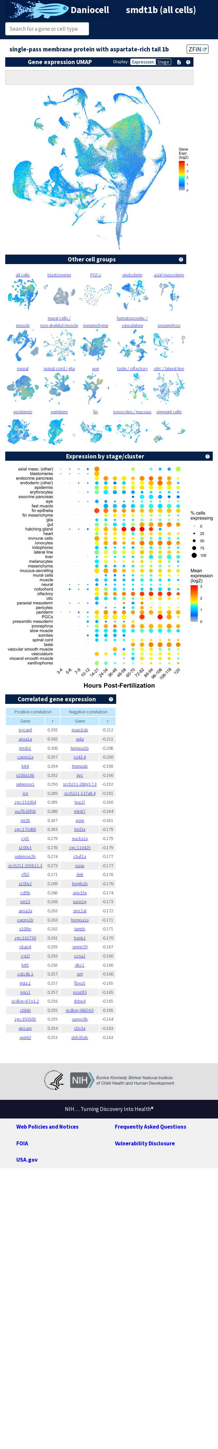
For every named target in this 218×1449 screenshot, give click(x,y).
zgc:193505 (25, 1019)
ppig (80, 820)
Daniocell (90, 10)
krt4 (25, 766)
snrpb (79, 929)
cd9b (25, 893)
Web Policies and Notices (47, 1126)
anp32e (80, 893)
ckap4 (25, 947)
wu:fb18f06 (25, 811)
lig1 (80, 775)
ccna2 (79, 956)
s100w (25, 929)
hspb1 (80, 938)
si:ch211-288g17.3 (80, 784)
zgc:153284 (25, 802)
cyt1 (25, 838)
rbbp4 (79, 1001)
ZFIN (198, 49)
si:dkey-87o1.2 (25, 1001)
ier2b (25, 820)
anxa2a (25, 911)
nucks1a (80, 838)
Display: (121, 61)
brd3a (79, 829)
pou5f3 (80, 992)
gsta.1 (25, 983)
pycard (25, 730)
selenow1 (25, 784)
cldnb (25, 1010)
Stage (163, 62)
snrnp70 (79, 947)
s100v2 (25, 883)
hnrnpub (80, 766)
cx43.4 (80, 757)
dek (79, 874)
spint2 (25, 1037)
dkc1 (79, 965)
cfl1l (25, 874)
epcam (25, 1028)
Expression (143, 62)
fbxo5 (79, 983)
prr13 (25, 901)
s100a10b (25, 775)
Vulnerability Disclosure (145, 1143)
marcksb (80, 730)
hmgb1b (80, 883)
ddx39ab (79, 1037)
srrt (80, 974)
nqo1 (25, 992)
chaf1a (79, 856)
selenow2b (25, 856)
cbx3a (79, 1028)
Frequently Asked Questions (150, 1126)
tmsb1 (25, 748)
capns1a (25, 757)
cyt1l (25, 956)
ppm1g (79, 901)
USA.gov (27, 1159)
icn (25, 793)
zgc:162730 (25, 938)
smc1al (79, 911)
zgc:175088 (25, 829)
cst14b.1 (25, 974)
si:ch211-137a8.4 (80, 793)
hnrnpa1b (80, 748)
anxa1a (25, 739)
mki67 (79, 811)
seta (80, 739)
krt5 (25, 965)
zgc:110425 (80, 847)
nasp (79, 865)
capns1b (25, 920)
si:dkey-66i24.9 (80, 1010)
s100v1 (25, 847)
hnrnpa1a (80, 920)
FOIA (22, 1143)
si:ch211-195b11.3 (25, 865)
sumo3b (80, 1019)
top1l (80, 802)
